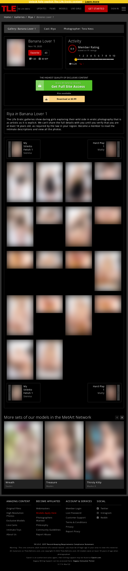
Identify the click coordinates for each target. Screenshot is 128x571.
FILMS (53, 8)
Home (7, 17)
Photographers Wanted (44, 519)
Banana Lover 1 (42, 41)
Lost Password (74, 513)
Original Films (13, 508)
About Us (11, 534)
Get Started (96, 8)
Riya (30, 17)
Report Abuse (43, 534)
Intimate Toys (13, 529)
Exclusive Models (15, 520)
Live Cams (11, 525)
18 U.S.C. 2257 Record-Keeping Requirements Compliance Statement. (64, 544)
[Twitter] (102, 508)
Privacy (70, 526)
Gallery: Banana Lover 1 (22, 28)
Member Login (73, 508)
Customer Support (76, 517)
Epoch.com (96, 558)
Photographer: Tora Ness (79, 28)
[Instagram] (104, 513)
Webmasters (43, 508)
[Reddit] (102, 517)
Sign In (115, 8)
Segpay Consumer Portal (83, 561)
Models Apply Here (46, 513)
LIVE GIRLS (76, 8)
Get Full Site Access (63, 85)
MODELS (63, 8)
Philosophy (42, 525)
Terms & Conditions (76, 522)
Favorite (34, 52)
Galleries (19, 17)
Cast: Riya (50, 28)
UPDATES (41, 8)
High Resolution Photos (15, 514)
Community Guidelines (48, 529)
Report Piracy (73, 531)
